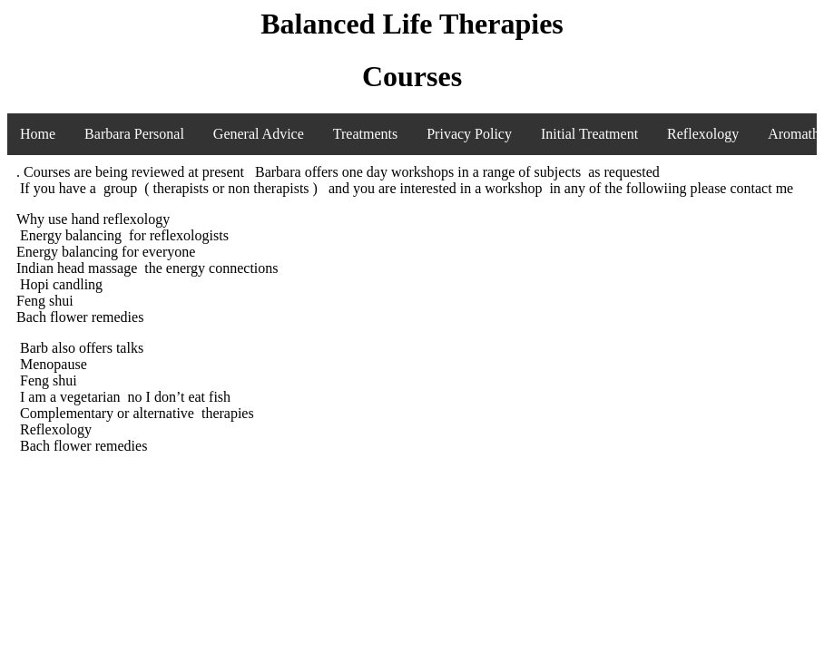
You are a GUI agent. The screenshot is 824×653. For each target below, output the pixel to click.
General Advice (258, 133)
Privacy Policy (469, 133)
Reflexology (703, 133)
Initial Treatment (589, 133)
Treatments (365, 133)
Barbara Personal (134, 133)
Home (37, 133)
